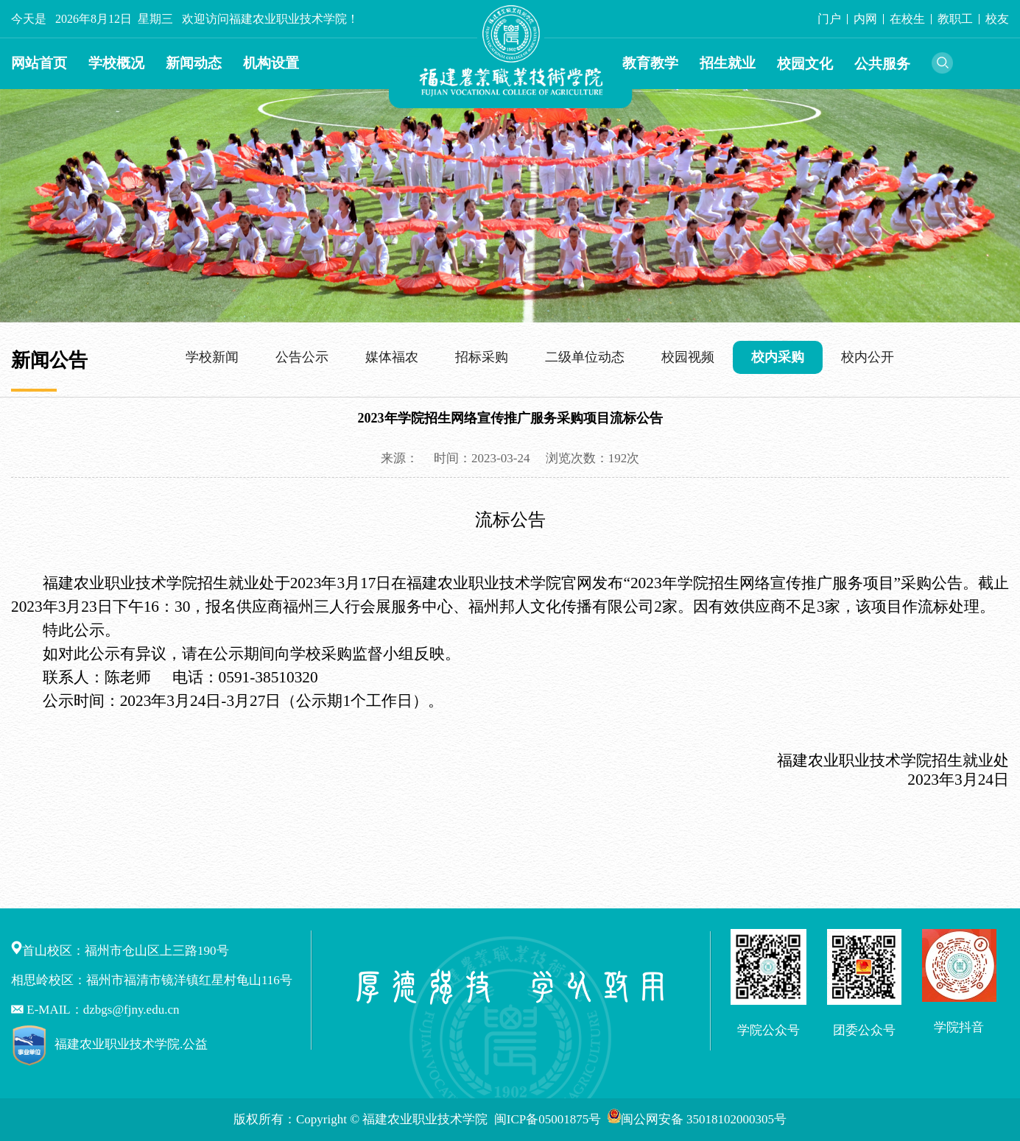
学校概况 (116, 63)
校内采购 (777, 357)
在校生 (907, 19)
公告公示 (301, 357)
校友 (997, 19)
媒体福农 (391, 357)
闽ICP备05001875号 (549, 1119)
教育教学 (650, 63)
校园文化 (805, 63)
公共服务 (882, 63)
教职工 (955, 19)
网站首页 (39, 63)
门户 (829, 19)
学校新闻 (212, 357)
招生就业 (728, 63)
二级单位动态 (585, 357)
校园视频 (687, 357)
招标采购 (481, 357)
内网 (865, 19)
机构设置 (271, 63)
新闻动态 (194, 63)
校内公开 (867, 357)
